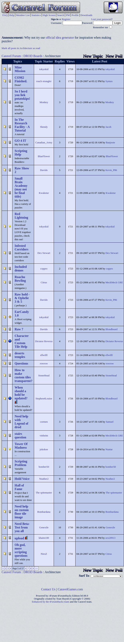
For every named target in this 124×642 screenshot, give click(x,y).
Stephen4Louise (44, 398)
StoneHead (43, 375)
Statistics (36, 15)
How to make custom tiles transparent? (23, 375)
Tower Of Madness (21, 445)
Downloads (86, 15)
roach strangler (43, 81)
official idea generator (60, 37)
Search (60, 15)
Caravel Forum (11, 56)
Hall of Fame (19, 487)
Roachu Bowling (20, 278)
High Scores (49, 15)
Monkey (44, 102)
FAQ (4, 15)
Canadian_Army (43, 142)
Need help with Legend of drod (21, 422)
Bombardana (43, 511)
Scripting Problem (21, 463)
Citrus (44, 282)
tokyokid (43, 69)
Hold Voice (22, 478)
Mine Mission (20, 69)
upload (19, 538)
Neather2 (43, 478)
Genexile (43, 527)
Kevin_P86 (111, 170)
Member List (23, 15)
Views (71, 61)
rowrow (44, 363)
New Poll (114, 55)
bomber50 (44, 466)
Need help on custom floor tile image (22, 512)
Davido (44, 170)
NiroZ (44, 554)
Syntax (109, 81)
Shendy (44, 127)
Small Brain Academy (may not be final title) (21, 187)
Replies (60, 61)
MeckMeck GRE (114, 282)
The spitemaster (44, 492)
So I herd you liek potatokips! (22, 95)
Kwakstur (44, 193)
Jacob (108, 127)
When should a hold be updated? (21, 393)
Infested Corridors (21, 247)
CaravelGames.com (70, 589)
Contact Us (48, 589)
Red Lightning (21, 215)
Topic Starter (44, 61)
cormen (44, 421)
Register (66, 19)
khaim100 (44, 538)
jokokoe (44, 449)
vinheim (44, 435)
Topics (17, 61)
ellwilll (43, 355)
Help (11, 15)
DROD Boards (32, 56)
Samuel (109, 421)
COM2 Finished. (21, 79)
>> (36, 568)
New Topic (93, 55)
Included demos (21, 268)
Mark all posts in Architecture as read (21, 48)
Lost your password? (102, 19)
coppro (43, 268)
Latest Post (99, 61)
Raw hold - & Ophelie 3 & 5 (22, 298)
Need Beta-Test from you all (22, 527)
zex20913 (110, 538)
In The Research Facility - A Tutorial (22, 125)
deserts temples (20, 355)
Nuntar (109, 449)
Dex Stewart (43, 253)
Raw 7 (19, 329)
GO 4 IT (20, 140)
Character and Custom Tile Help (22, 341)
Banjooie (110, 142)
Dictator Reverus (43, 341)
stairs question (20, 435)
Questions (21, 363)
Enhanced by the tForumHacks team (50, 601)
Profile (75, 15)
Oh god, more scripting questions (21, 550)
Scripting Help (21, 152)
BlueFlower (44, 156)
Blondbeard (112, 329)
